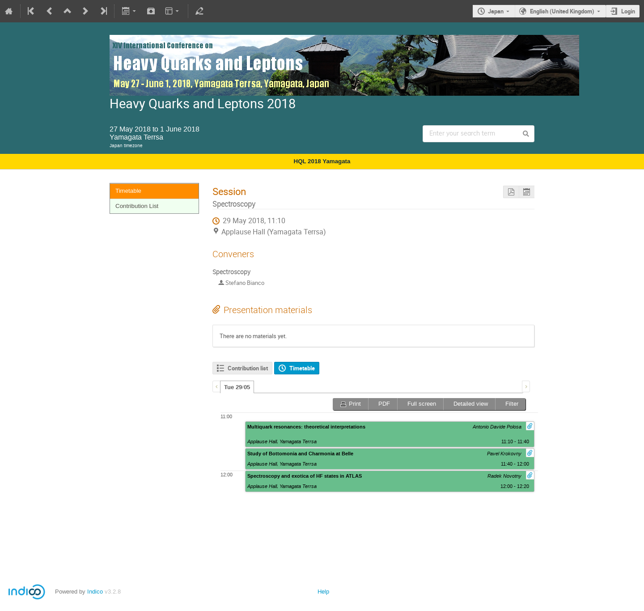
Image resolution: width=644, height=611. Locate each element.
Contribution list (248, 368)
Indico (95, 591)
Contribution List (136, 206)
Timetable (128, 190)
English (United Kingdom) (562, 11)
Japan (496, 11)
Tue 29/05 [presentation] (237, 387)
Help (323, 591)
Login (628, 11)
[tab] (237, 387)
